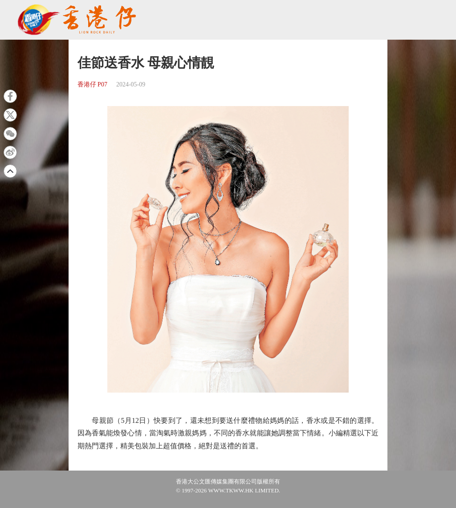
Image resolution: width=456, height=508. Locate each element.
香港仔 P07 (92, 84)
